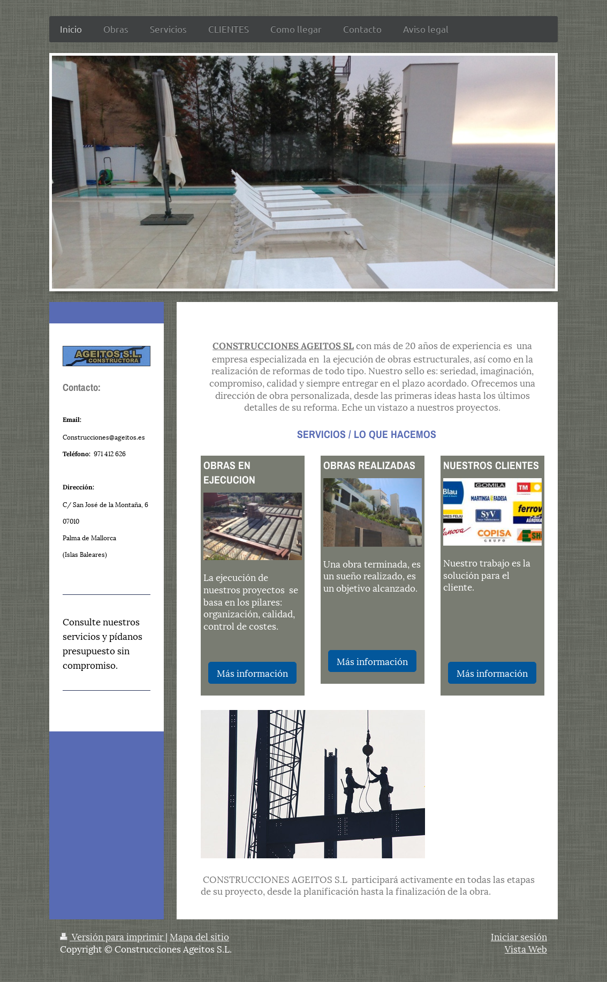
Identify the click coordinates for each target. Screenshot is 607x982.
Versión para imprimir (112, 936)
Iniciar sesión (519, 936)
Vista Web (526, 948)
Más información (252, 672)
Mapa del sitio (199, 936)
